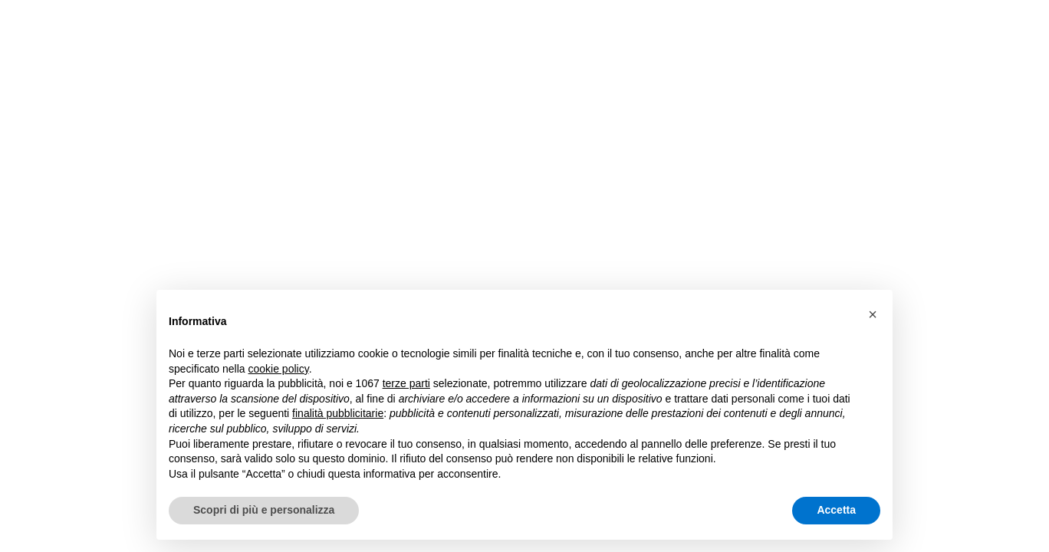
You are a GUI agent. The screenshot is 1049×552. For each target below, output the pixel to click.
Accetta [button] (836, 510)
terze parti (406, 383)
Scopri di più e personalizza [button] (263, 510)
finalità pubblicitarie (337, 413)
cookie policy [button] (278, 369)
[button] (872, 314)
